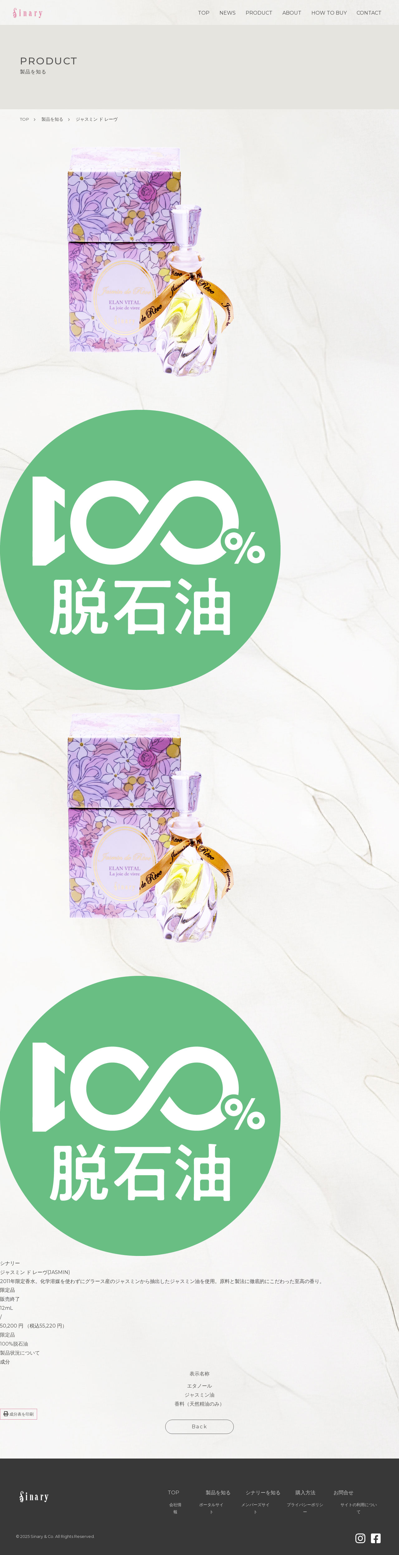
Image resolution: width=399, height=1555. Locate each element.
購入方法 (305, 1493)
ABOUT (291, 13)
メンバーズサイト (255, 1508)
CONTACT (369, 13)
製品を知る (52, 119)
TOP (203, 13)
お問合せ (343, 1493)
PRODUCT (259, 13)
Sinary (28, 12)
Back (199, 1427)
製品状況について (20, 1353)
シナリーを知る (263, 1493)
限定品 (7, 1335)
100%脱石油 (14, 1344)
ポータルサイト (211, 1508)
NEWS (227, 13)
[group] (66, 976)
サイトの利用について (358, 1508)
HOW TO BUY (329, 13)
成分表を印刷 (18, 1414)
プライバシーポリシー (305, 1508)
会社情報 (175, 1508)
